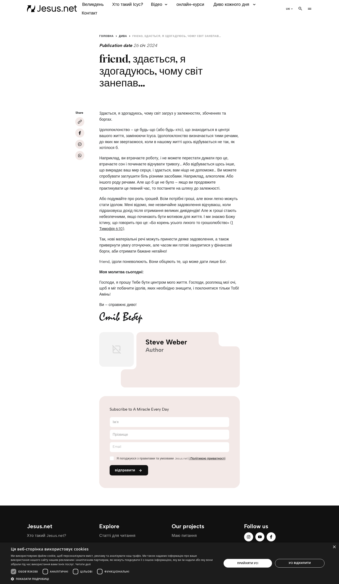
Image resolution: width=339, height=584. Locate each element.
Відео (160, 4)
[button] (113, 579)
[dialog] (169, 563)
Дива (123, 36)
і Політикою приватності (207, 458)
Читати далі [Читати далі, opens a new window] (83, 564)
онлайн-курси (190, 4)
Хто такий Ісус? (127, 4)
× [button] (334, 547)
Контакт (89, 13)
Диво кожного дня (235, 4)
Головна (106, 36)
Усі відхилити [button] (300, 563)
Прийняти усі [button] (247, 563)
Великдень (93, 4)
